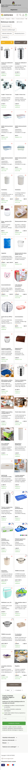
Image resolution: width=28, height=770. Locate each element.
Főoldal (2, 18)
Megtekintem (14, 9)
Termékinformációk (12, 76)
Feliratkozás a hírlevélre (14, 724)
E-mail (5, 719)
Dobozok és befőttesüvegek (8, 29)
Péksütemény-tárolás (19, 33)
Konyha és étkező (20, 18)
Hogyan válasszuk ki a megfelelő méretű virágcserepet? (11, 5)
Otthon (13, 18)
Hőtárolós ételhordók (7, 33)
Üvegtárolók (5, 37)
